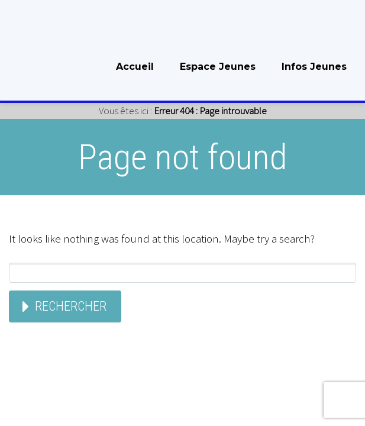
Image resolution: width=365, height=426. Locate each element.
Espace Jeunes (218, 66)
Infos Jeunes (314, 66)
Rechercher (70, 306)
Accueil (135, 66)
